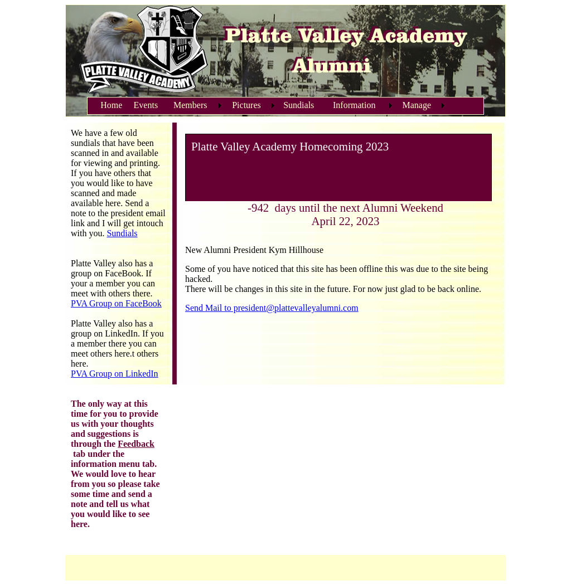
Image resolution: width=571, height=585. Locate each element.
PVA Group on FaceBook (116, 303)
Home (111, 105)
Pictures (246, 105)
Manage (417, 105)
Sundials (298, 105)
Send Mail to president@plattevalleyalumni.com (272, 308)
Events (146, 105)
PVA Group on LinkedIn (114, 373)
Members (190, 105)
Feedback (136, 443)
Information (354, 105)
